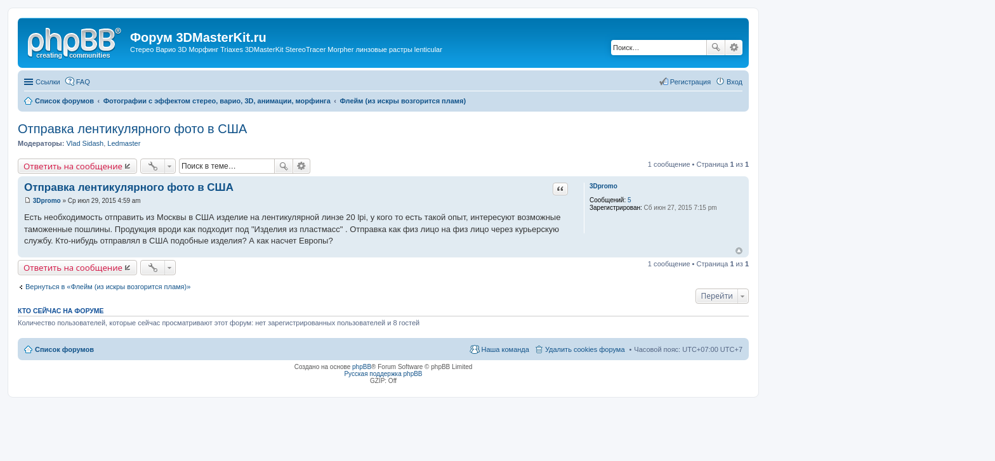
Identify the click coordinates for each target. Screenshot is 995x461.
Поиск (715, 47)
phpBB (361, 366)
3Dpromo (603, 186)
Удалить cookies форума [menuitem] (585, 349)
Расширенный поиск (733, 47)
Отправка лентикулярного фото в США (132, 129)
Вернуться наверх (738, 250)
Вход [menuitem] (734, 82)
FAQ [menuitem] (83, 82)
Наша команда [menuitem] (505, 349)
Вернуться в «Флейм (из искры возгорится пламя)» (107, 286)
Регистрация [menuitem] (690, 82)
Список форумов (64, 349)
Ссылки (48, 82)
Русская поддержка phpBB (383, 373)
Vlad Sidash (84, 143)
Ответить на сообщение (72, 166)
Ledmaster (123, 143)
